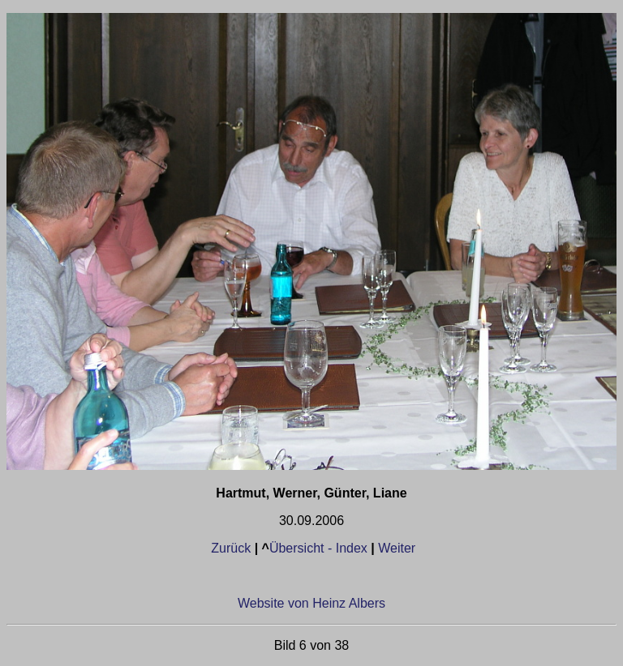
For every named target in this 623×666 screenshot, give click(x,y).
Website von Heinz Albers (311, 603)
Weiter (396, 548)
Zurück (232, 548)
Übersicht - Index (318, 548)
